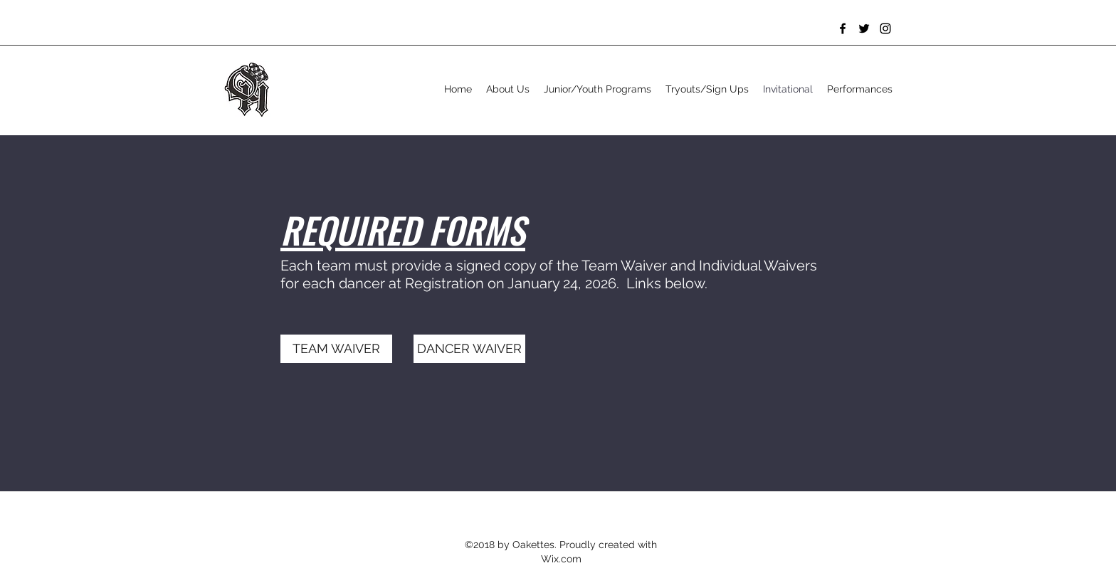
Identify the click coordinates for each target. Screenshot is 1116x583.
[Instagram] (885, 28)
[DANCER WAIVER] (469, 349)
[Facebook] (843, 28)
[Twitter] (864, 28)
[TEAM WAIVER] (336, 349)
